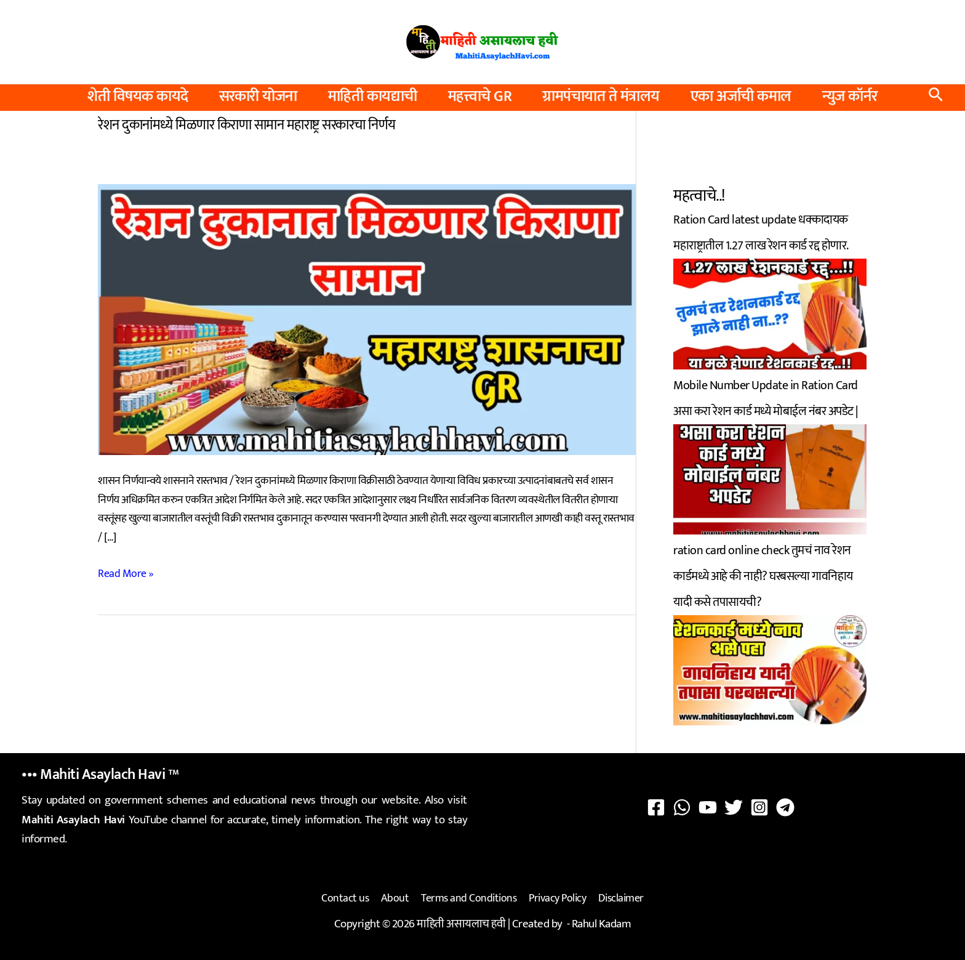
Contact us (347, 898)
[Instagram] (759, 807)
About (396, 898)
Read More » (126, 573)
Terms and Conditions (468, 898)
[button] (935, 97)
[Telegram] (785, 807)
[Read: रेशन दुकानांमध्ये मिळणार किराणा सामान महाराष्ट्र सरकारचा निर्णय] (367, 318)
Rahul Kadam (601, 922)
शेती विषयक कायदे (137, 96)
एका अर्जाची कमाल (741, 96)
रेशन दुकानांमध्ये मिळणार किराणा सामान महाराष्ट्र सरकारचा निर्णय (247, 124)
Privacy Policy (556, 898)
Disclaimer (618, 898)
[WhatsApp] (682, 807)
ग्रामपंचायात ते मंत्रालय (601, 96)
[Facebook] (656, 807)
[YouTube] (708, 807)
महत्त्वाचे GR (480, 96)
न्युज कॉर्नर (850, 96)
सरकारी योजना (258, 96)
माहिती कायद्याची (372, 96)
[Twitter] (733, 807)
